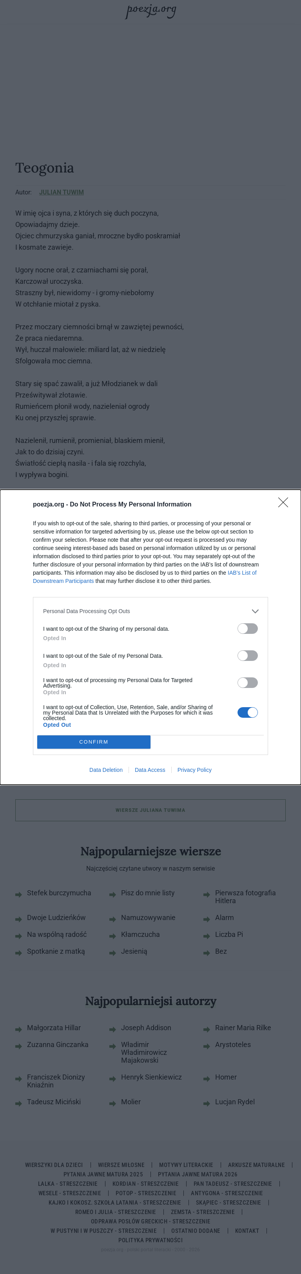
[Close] (285, 504)
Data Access (150, 770)
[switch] (248, 628)
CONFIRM (94, 742)
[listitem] (150, 611)
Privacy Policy (195, 770)
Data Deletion (106, 770)
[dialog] (150, 637)
